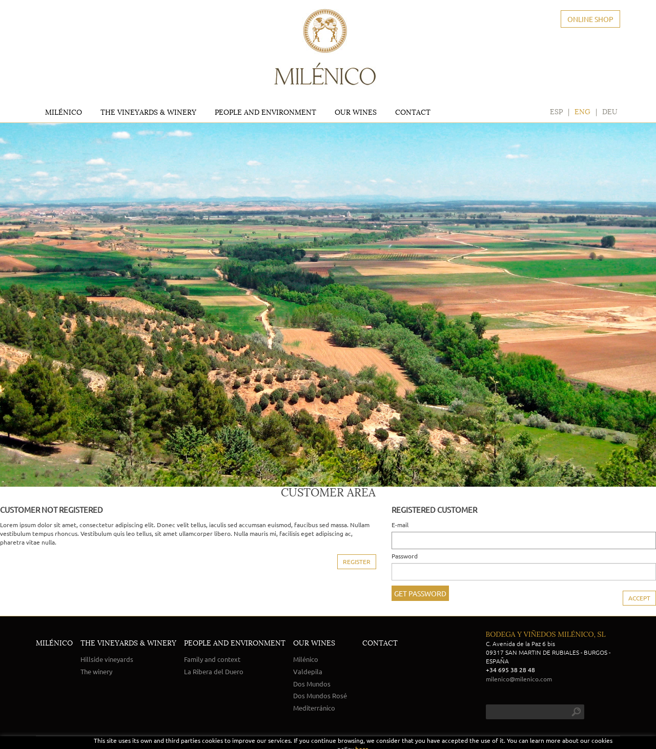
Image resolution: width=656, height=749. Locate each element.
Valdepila (307, 671)
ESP (556, 109)
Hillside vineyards (106, 659)
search (576, 711)
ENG (582, 109)
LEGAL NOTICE (55, 743)
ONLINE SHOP (590, 19)
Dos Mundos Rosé (320, 695)
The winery (96, 671)
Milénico (305, 659)
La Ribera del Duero (213, 671)
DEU (610, 109)
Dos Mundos (312, 683)
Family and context (212, 659)
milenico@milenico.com (519, 679)
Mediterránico (314, 707)
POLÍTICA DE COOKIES (111, 743)
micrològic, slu (558, 743)
